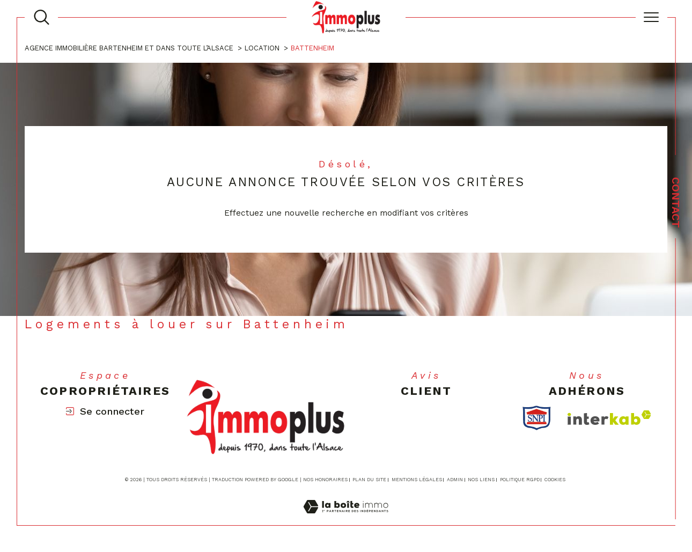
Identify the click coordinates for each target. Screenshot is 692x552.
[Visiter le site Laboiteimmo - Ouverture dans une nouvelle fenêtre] (346, 519)
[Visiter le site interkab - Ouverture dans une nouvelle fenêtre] (609, 417)
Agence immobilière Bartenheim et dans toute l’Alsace (129, 48)
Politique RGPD (520, 479)
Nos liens (481, 479)
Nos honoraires (325, 479)
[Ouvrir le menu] (651, 17)
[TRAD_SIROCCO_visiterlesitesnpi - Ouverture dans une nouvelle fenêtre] (536, 418)
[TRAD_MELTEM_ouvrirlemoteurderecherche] (41, 17)
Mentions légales (417, 479)
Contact (675, 202)
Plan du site (369, 479)
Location (262, 48)
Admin (455, 479)
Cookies (554, 479)
